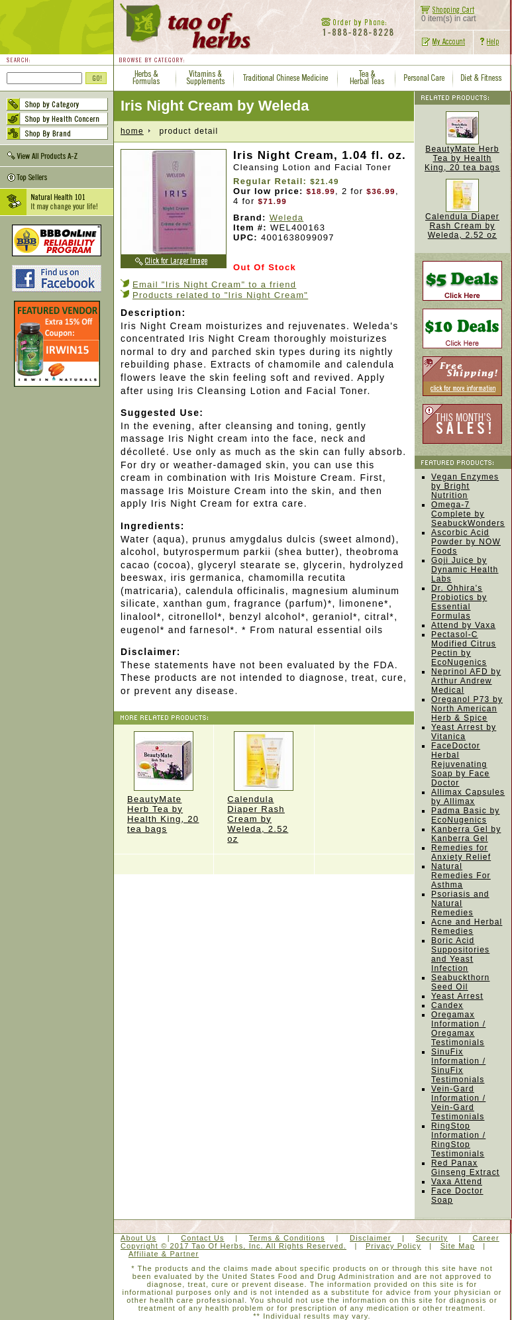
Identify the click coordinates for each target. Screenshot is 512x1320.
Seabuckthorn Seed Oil (460, 982)
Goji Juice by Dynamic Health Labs (465, 570)
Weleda (287, 218)
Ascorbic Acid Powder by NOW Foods (466, 542)
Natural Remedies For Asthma (461, 875)
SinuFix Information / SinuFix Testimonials (458, 1065)
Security (432, 1238)
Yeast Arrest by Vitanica (463, 732)
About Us (138, 1238)
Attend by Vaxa (463, 625)
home (132, 131)
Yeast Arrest (457, 996)
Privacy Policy (393, 1246)
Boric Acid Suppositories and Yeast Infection (460, 954)
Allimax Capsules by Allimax (468, 796)
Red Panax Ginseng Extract (465, 1167)
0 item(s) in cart (445, 15)
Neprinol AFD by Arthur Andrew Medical (466, 681)
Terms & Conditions (287, 1238)
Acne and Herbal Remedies (466, 926)
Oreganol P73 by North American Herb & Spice (467, 709)
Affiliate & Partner (163, 1254)
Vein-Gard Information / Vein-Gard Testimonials (458, 1102)
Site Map (457, 1246)
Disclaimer (370, 1238)
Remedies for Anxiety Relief (461, 852)
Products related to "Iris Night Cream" (220, 295)
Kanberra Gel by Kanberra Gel (466, 834)
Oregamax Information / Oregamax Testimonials (458, 1028)
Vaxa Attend (456, 1181)
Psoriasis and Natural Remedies (460, 903)
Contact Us (202, 1238)
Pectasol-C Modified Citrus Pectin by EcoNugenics (463, 648)
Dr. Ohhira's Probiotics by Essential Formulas (459, 602)
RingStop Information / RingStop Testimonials (458, 1139)
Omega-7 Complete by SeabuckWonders (468, 514)
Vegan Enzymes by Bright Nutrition (465, 486)
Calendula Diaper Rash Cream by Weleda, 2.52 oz (263, 787)
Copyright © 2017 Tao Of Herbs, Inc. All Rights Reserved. (233, 1246)
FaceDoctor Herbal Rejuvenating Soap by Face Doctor (460, 764)
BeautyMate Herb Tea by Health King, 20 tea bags (163, 782)
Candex (447, 1005)
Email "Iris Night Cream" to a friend (214, 284)
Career (485, 1238)
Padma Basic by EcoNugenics (465, 815)
